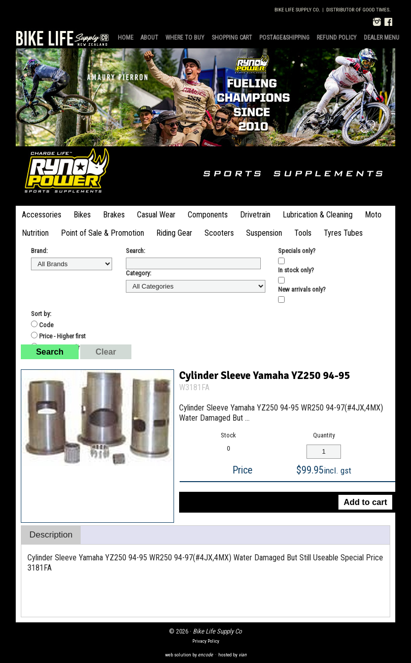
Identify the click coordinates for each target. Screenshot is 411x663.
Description (51, 535)
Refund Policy (337, 37)
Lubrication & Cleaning (318, 214)
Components (208, 214)
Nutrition (35, 233)
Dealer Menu (381, 37)
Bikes (82, 214)
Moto (373, 214)
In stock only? (296, 270)
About (149, 37)
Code (42, 325)
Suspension (264, 233)
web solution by (189, 654)
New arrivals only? (302, 289)
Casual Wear (156, 214)
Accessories (41, 214)
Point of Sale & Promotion (102, 233)
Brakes (114, 214)
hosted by (232, 654)
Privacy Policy (205, 641)
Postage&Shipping (284, 37)
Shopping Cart (232, 37)
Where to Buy (184, 37)
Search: (135, 251)
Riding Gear (174, 233)
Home (125, 37)
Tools (303, 233)
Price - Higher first (58, 336)
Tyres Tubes (343, 233)
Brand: (39, 251)
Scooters (219, 233)
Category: (138, 273)
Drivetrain (255, 214)
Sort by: (41, 314)
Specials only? (297, 251)
